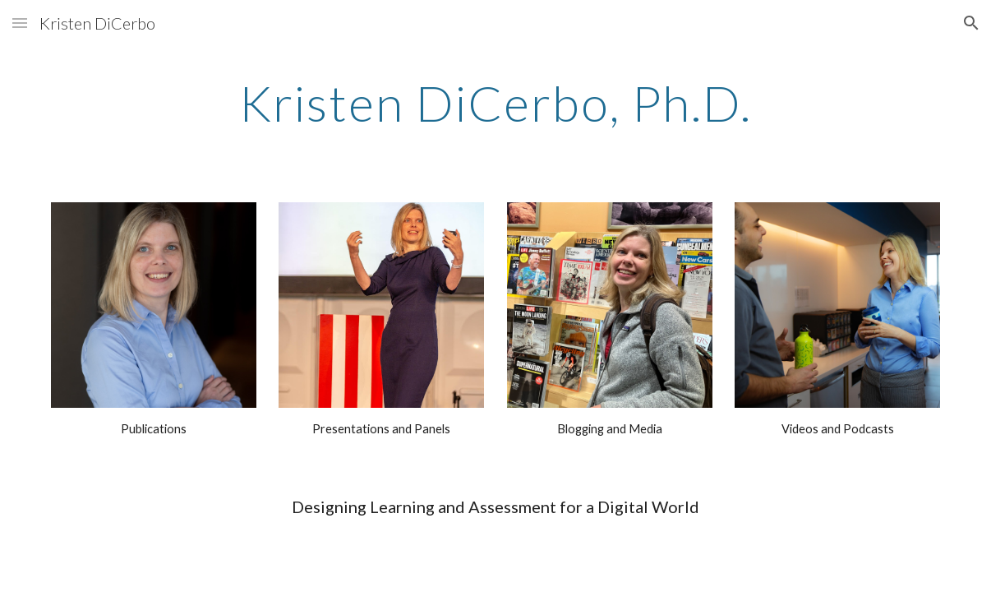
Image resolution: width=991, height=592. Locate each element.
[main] (495, 102)
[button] (19, 22)
